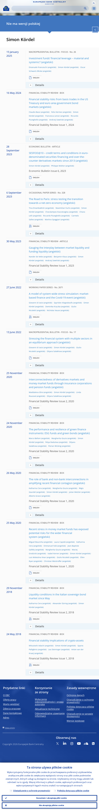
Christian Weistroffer (53, 561)
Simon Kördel (63, 67)
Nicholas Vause (53, 310)
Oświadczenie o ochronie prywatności (80, 701)
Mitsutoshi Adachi (36, 645)
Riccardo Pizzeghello (52, 215)
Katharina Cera (35, 488)
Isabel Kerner (53, 553)
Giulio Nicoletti (63, 557)
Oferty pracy (9, 699)
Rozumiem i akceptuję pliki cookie (51, 798)
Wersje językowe (75, 720)
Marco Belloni (35, 438)
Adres (6, 717)
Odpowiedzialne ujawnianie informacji (50, 714)
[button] (94, 3)
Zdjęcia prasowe (12, 708)
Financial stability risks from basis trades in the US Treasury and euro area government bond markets (58, 103)
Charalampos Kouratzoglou (57, 212)
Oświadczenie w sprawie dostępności (80, 715)
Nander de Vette (36, 256)
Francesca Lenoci (52, 116)
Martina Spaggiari (52, 219)
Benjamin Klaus (60, 256)
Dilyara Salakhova (54, 351)
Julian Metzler (75, 492)
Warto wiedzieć (11, 704)
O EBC (6, 695)
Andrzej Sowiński (56, 119)
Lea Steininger (54, 649)
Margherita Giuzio (59, 438)
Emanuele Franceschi (38, 67)
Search (85, 8)
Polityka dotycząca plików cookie (80, 708)
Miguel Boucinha (36, 542)
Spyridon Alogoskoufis (63, 302)
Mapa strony (10, 728)
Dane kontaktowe (12, 713)
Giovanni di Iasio (36, 302)
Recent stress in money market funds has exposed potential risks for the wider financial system (58, 533)
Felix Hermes (56, 112)
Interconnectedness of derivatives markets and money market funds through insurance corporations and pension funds (60, 383)
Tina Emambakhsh (37, 208)
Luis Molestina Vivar (37, 557)
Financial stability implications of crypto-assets (56, 640)
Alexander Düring (60, 603)
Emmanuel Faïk (50, 546)
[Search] (48, 8)
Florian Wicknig (54, 446)
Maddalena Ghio (36, 392)
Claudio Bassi (34, 112)
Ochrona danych (75, 695)
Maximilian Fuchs (63, 208)
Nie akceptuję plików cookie (51, 805)
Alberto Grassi (35, 496)
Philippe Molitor (58, 166)
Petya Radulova (51, 442)
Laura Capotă (60, 542)
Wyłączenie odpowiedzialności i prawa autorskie (49, 702)
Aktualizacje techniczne (47, 708)
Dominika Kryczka (52, 306)
